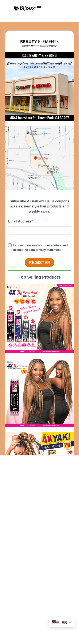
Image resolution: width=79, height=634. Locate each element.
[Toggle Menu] (53, 12)
